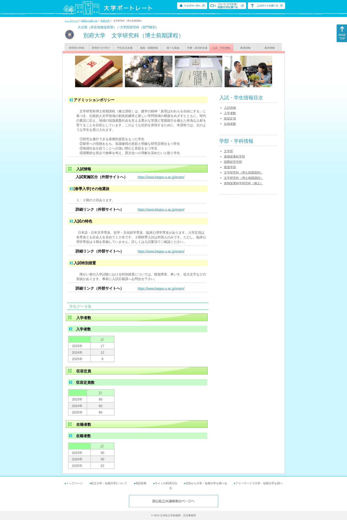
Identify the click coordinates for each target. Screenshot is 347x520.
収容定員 (230, 118)
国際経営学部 (233, 162)
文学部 (228, 151)
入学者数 (230, 113)
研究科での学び (101, 47)
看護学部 (230, 167)
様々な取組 (173, 47)
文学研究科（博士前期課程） (243, 172)
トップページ (72, 20)
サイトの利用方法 (166, 483)
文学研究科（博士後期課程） (243, 178)
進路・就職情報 (149, 47)
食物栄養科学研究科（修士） (243, 183)
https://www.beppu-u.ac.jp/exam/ (161, 177)
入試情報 (230, 108)
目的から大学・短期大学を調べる (206, 483)
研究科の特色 (76, 47)
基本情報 (269, 47)
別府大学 (105, 20)
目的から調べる (89, 20)
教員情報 (245, 47)
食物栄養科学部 (234, 156)
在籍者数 (230, 124)
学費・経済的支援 (197, 47)
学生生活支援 (125, 47)
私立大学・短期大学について (109, 483)
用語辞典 (140, 483)
